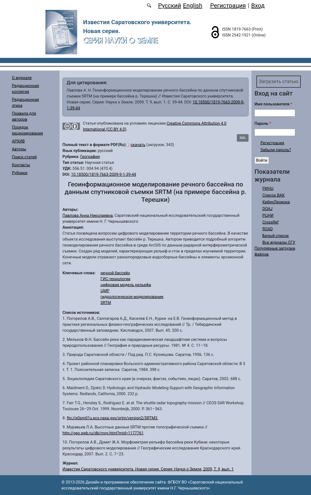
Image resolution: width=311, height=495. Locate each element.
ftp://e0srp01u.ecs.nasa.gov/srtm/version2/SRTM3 (112, 418)
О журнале (22, 77)
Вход (258, 5)
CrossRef (270, 222)
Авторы (19, 149)
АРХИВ (18, 141)
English (192, 5)
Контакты (21, 164)
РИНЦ (268, 188)
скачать (138, 144)
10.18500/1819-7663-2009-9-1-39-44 (103, 174)
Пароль (262, 123)
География (90, 156)
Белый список (275, 235)
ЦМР (105, 290)
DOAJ (267, 208)
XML (242, 138)
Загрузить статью (279, 81)
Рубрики (19, 172)
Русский (169, 5)
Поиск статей (24, 157)
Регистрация (228, 5)
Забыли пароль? (275, 149)
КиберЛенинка (276, 202)
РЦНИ (268, 215)
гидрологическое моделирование (132, 296)
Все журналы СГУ (278, 242)
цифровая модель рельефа (126, 284)
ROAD (267, 228)
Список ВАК (273, 195)
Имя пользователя (273, 104)
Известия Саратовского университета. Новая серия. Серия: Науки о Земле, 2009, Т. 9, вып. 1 (148, 469)
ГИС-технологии (116, 278)
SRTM (106, 302)
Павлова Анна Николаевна (87, 215)
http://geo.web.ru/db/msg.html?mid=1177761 (103, 433)
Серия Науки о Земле (120, 40)
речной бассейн (115, 272)
